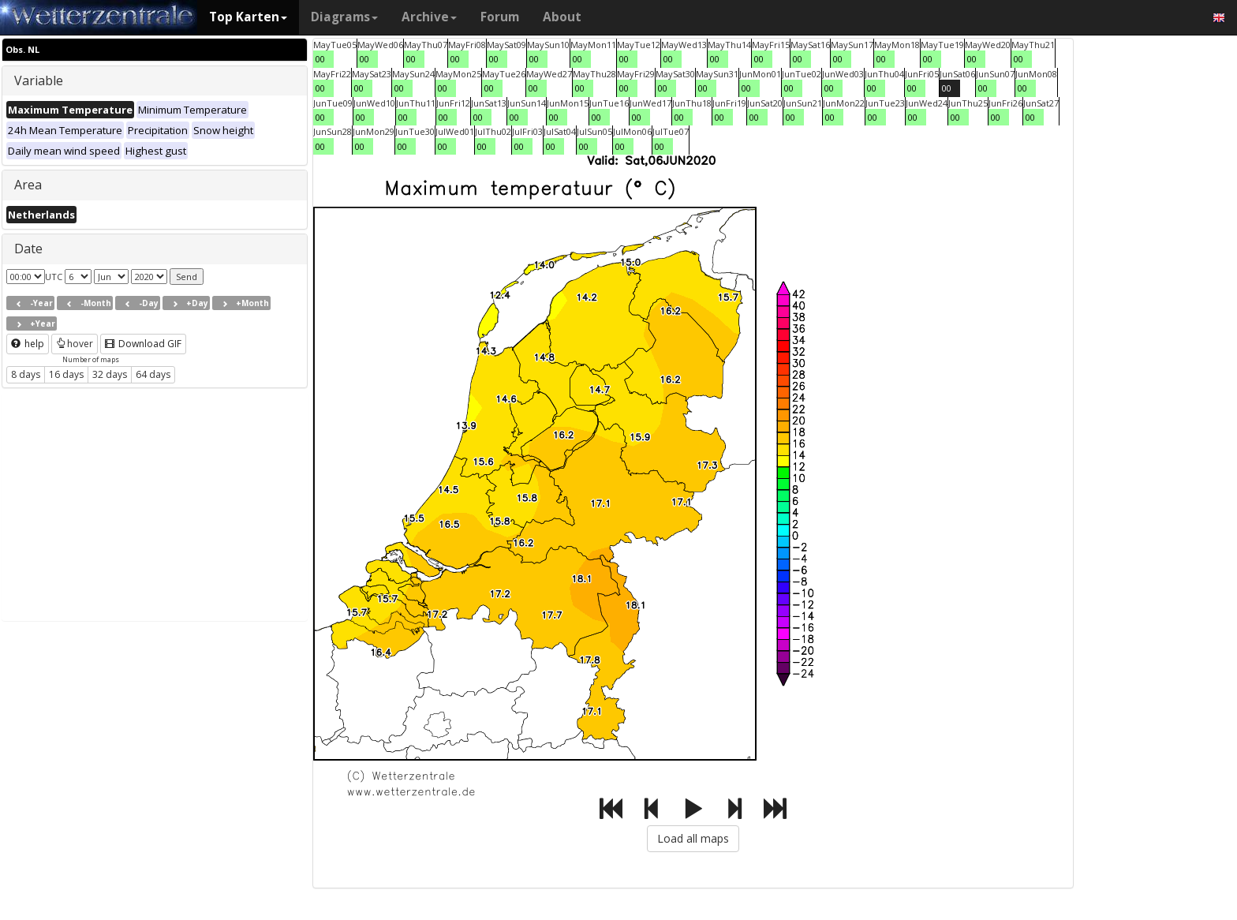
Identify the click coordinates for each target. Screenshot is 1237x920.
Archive (429, 17)
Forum (499, 17)
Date (28, 248)
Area (28, 184)
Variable (38, 80)
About (562, 17)
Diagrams (344, 17)
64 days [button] (153, 374)
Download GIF (143, 343)
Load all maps (693, 838)
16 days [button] (66, 374)
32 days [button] (109, 374)
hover (74, 343)
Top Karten (248, 17)
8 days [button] (25, 374)
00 (320, 59)
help (27, 343)
